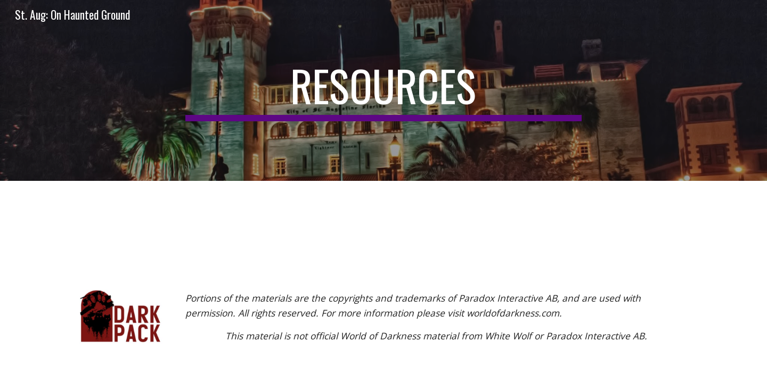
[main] (383, 90)
